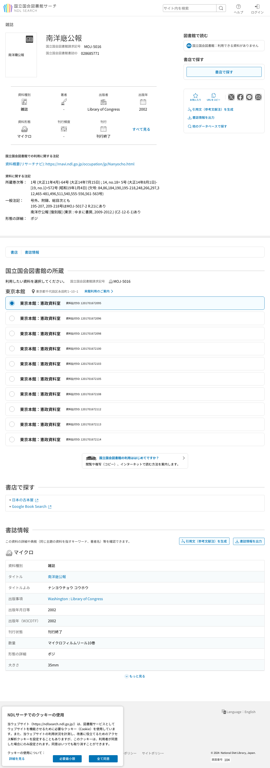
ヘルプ (238, 8)
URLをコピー (213, 97)
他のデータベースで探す (207, 126)
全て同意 (103, 758)
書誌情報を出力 (200, 117)
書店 (14, 252)
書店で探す (224, 72)
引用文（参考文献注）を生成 (210, 109)
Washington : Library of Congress (75, 598)
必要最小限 (67, 758)
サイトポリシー (153, 753)
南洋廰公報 (57, 576)
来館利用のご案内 (99, 291)
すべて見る (141, 129)
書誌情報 (32, 252)
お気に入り (195, 97)
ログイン (257, 8)
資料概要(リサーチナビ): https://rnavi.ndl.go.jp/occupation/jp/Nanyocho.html (70, 163)
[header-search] (194, 8)
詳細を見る (17, 758)
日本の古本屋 (25, 499)
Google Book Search (32, 506)
